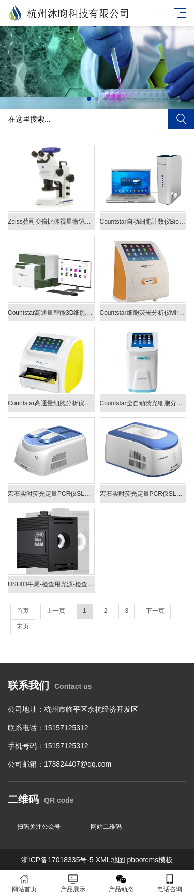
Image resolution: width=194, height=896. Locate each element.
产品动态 (121, 883)
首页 (23, 610)
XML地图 (110, 860)
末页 (23, 626)
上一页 (56, 610)
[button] (89, 99)
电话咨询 (169, 883)
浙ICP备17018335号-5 (57, 860)
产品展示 (73, 883)
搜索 (181, 119)
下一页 (155, 610)
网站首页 (24, 883)
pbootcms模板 (150, 860)
